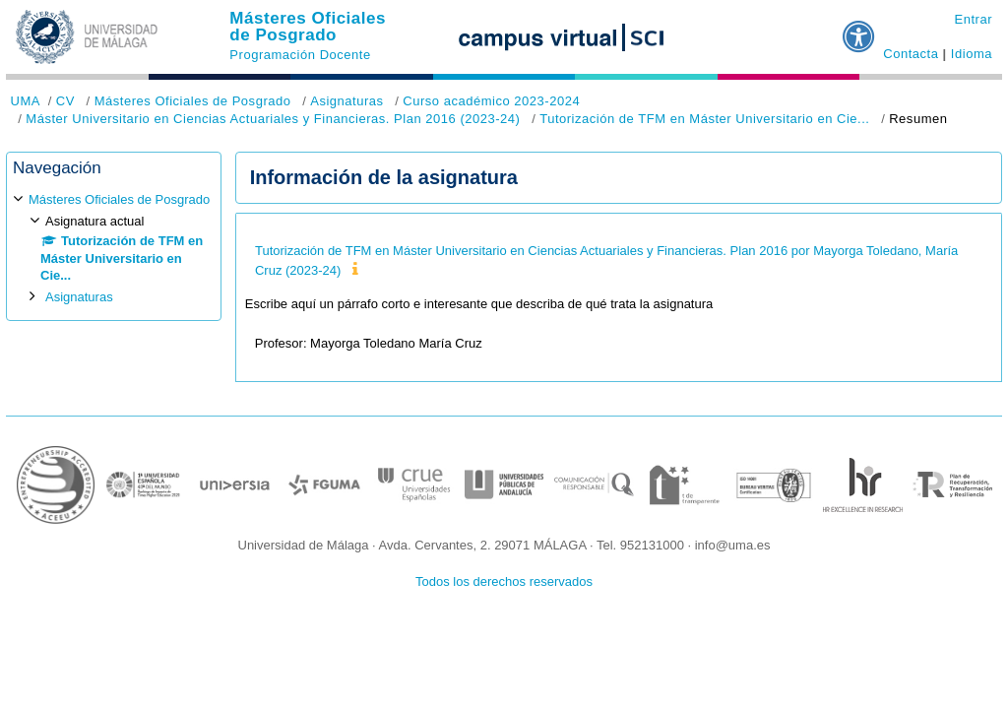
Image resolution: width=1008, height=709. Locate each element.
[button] (859, 28)
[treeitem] (114, 247)
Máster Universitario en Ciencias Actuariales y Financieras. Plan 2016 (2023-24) (273, 118)
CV (65, 101)
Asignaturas (346, 101)
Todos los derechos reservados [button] (504, 581)
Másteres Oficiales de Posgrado (307, 26)
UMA (25, 101)
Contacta (910, 53)
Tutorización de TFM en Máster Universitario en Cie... (704, 118)
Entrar (973, 19)
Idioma (971, 53)
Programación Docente (299, 54)
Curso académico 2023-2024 (491, 101)
